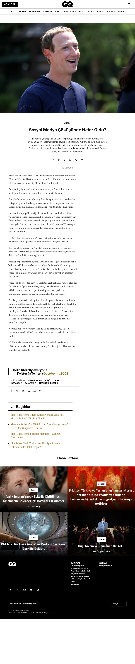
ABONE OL (10, 4)
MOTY (100, 11)
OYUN (121, 11)
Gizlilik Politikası (14, 603)
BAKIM (22, 11)
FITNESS (47, 11)
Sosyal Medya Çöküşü (39, 380)
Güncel (67, 123)
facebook (59, 380)
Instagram (16, 383)
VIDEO (82, 11)
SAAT (58, 11)
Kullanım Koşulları (29, 603)
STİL (13, 11)
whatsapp (30, 383)
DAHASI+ (110, 11)
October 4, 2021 (55, 373)
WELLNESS (70, 11)
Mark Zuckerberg (48, 383)
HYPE (91, 11)
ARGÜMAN (34, 11)
